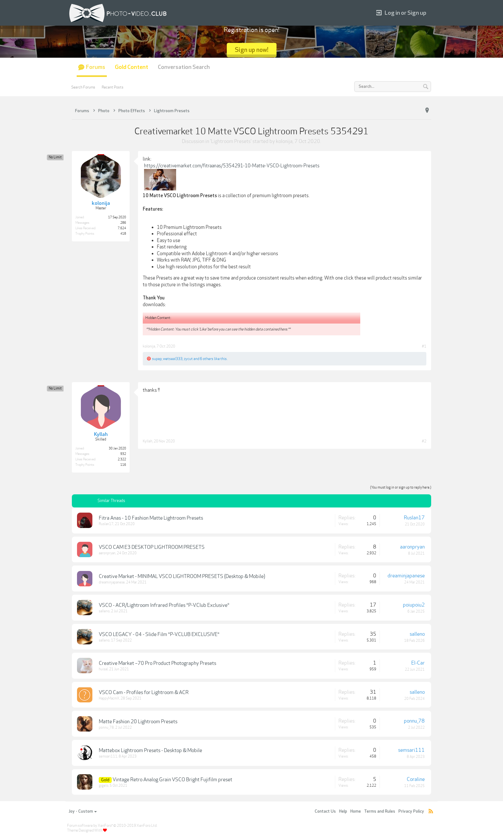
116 (123, 465)
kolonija (284, 141)
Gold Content (131, 67)
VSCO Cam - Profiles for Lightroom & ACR (144, 692)
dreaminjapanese (112, 582)
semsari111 (108, 756)
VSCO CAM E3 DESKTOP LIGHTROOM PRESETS (152, 547)
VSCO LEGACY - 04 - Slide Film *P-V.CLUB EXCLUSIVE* (159, 634)
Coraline (416, 779)
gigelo (103, 786)
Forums (95, 67)
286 (123, 223)
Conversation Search (184, 67)
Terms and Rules (379, 811)
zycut (188, 358)
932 (123, 454)
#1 (424, 346)
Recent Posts (113, 87)
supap (157, 358)
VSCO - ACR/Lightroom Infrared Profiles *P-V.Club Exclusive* (164, 605)
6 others (206, 358)
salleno (104, 611)
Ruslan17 (106, 524)
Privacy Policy (411, 811)
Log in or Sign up (401, 13)
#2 (424, 441)
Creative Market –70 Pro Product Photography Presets (157, 663)
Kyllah (147, 441)
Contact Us (325, 811)
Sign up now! (252, 50)
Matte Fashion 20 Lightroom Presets (138, 721)
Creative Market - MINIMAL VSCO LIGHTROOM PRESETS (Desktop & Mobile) (182, 576)
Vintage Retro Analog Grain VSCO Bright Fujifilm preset (172, 779)
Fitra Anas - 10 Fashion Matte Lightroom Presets (151, 518)
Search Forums (83, 87)
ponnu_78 (106, 727)
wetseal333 (173, 358)
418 (123, 234)
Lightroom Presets (231, 141)
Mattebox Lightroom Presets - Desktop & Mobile (150, 750)
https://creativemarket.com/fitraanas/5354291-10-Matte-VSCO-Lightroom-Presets (232, 166)
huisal (103, 669)
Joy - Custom (83, 811)
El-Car (418, 663)
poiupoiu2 (414, 605)
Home (355, 811)
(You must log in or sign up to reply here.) (400, 487)
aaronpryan (107, 553)
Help (343, 811)
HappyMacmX (109, 698)
